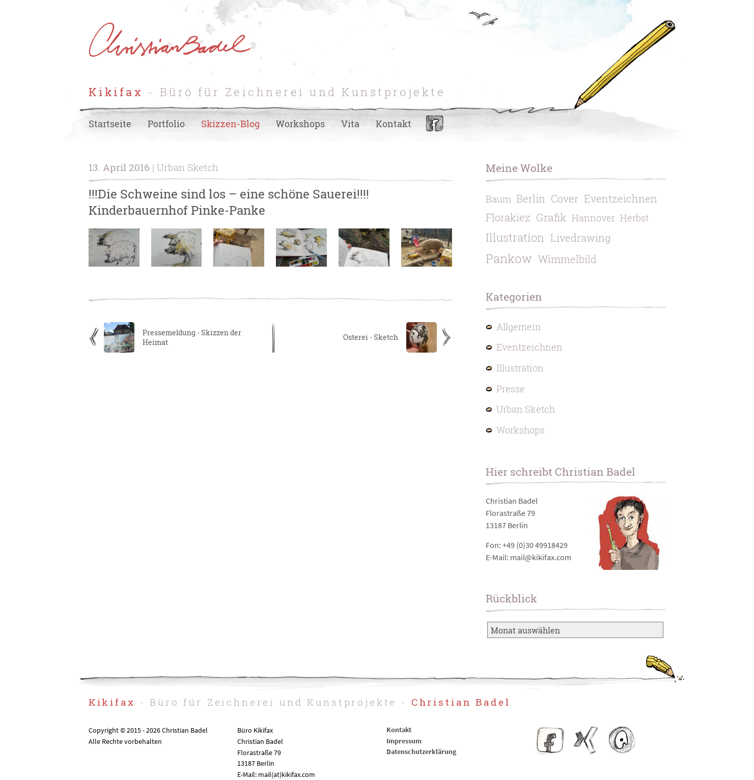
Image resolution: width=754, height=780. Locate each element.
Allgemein (518, 327)
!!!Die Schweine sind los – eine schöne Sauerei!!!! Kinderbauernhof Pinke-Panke (229, 202)
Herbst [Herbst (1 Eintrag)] (634, 218)
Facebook (434, 124)
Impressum (404, 740)
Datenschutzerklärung (421, 751)
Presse (510, 389)
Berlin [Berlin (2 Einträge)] (530, 198)
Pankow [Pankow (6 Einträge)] (509, 258)
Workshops (300, 124)
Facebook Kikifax (550, 740)
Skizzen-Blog (230, 124)
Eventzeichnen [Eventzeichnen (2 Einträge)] (620, 198)
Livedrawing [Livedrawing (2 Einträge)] (580, 237)
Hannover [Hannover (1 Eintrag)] (593, 218)
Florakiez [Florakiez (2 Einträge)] (508, 217)
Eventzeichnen (529, 347)
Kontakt (393, 124)
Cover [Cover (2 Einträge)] (564, 198)
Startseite (110, 124)
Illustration (520, 368)
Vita (350, 124)
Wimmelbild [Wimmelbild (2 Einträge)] (567, 259)
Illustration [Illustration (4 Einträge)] (515, 237)
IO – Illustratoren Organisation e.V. (621, 740)
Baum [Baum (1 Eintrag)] (498, 199)
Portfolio (166, 124)
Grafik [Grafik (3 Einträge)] (551, 217)
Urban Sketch (525, 409)
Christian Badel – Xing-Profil (586, 740)
